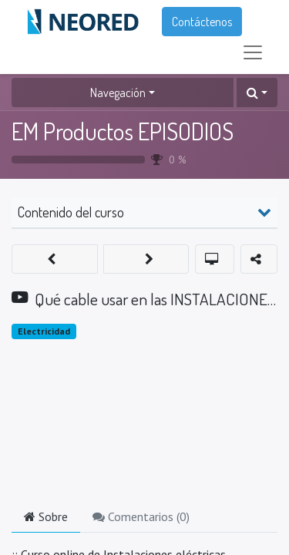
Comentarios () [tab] (141, 516)
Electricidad (44, 331)
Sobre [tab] (46, 516)
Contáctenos (202, 21)
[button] (257, 92)
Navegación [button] (118, 92)
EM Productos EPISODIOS (123, 131)
